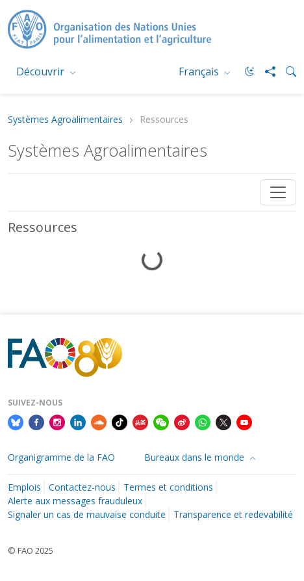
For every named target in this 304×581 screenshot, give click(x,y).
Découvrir (41, 71)
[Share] (265, 71)
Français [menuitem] (200, 71)
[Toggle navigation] (278, 192)
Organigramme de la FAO (61, 457)
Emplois (24, 487)
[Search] (285, 71)
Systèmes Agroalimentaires (65, 119)
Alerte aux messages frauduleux (75, 501)
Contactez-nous (82, 487)
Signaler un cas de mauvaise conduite (87, 514)
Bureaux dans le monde (195, 457)
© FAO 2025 (30, 550)
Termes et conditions (168, 487)
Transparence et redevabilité (233, 514)
